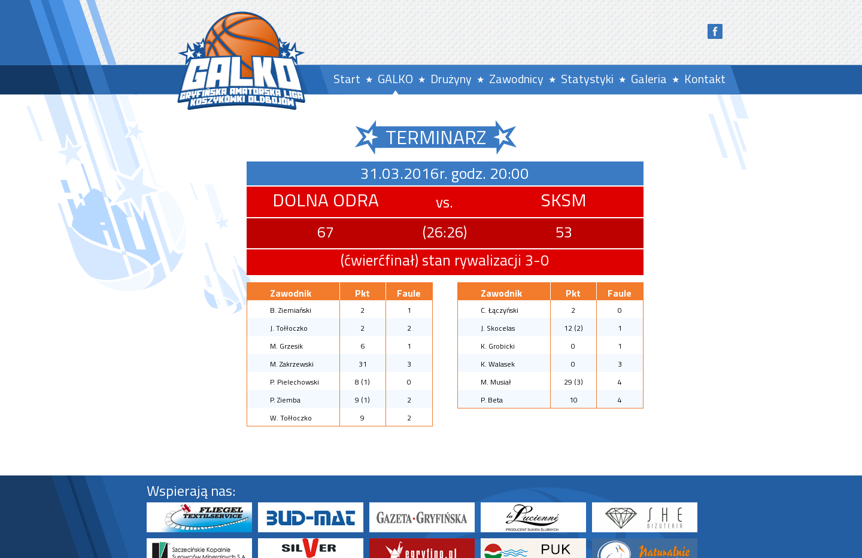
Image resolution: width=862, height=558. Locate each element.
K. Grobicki (498, 346)
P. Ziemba (285, 399)
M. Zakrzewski (292, 364)
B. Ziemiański (290, 310)
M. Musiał (496, 382)
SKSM (564, 200)
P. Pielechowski (294, 382)
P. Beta (492, 399)
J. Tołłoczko (289, 328)
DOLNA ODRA (325, 200)
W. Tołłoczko (291, 417)
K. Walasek (498, 364)
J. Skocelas (498, 328)
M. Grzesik (286, 346)
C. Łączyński (499, 310)
